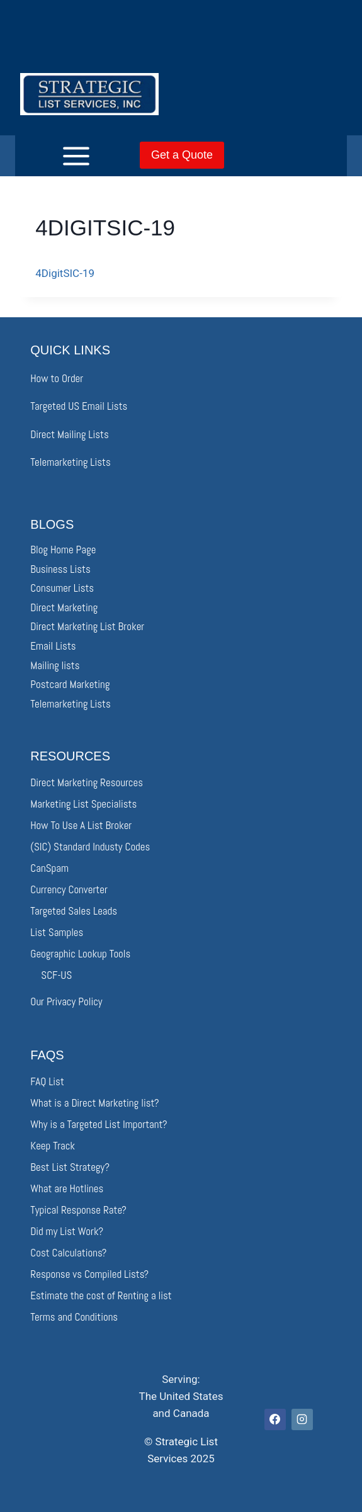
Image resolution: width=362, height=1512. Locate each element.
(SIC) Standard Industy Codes (90, 847)
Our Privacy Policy (66, 1001)
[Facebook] (275, 1419)
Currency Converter (68, 889)
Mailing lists (54, 665)
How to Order (56, 378)
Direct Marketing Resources (86, 782)
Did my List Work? (66, 1231)
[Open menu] (56, 156)
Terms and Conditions (74, 1317)
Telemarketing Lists (70, 462)
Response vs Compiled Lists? (89, 1274)
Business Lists (60, 569)
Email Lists (53, 646)
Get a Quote (182, 155)
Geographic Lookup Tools (80, 954)
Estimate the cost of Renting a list (100, 1295)
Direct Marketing (64, 607)
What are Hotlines (66, 1188)
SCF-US (56, 975)
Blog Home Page (63, 549)
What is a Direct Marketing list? (94, 1103)
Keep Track (52, 1146)
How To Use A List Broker (81, 825)
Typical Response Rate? (78, 1210)
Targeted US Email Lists (78, 406)
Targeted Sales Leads (73, 911)
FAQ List (47, 1081)
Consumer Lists (62, 588)
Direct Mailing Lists (69, 434)
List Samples (56, 932)
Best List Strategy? (70, 1167)
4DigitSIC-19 (64, 273)
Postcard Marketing (70, 684)
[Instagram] (302, 1419)
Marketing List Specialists (83, 804)
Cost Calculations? (68, 1253)
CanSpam (49, 868)
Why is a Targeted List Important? (98, 1124)
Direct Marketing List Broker (87, 626)
